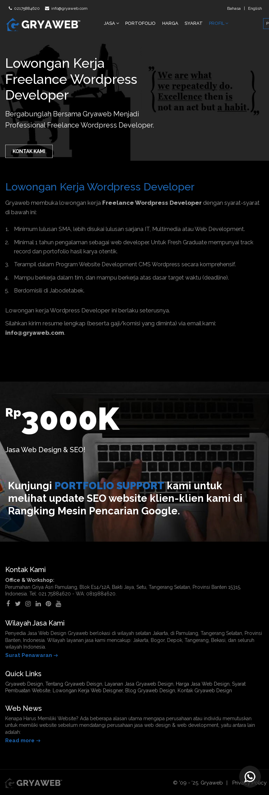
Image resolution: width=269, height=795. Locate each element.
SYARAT (194, 23)
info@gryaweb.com (69, 8)
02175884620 (26, 8)
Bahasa (234, 8)
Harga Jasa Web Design (203, 684)
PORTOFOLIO (140, 23)
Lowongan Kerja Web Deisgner (88, 690)
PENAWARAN (248, 23)
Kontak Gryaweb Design (205, 690)
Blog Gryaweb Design (150, 690)
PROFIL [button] (218, 23)
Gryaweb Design (24, 684)
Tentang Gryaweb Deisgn (73, 684)
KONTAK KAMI (29, 151)
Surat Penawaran (28, 655)
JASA (111, 23)
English (255, 8)
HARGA (170, 23)
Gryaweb (212, 783)
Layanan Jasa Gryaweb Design (139, 684)
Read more (20, 740)
